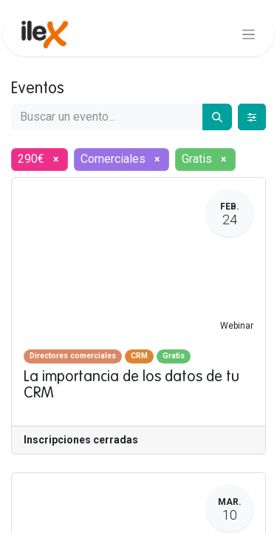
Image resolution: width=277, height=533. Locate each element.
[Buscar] (217, 117)
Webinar (236, 326)
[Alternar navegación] (248, 34)
